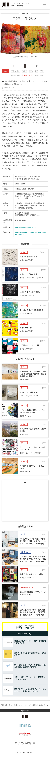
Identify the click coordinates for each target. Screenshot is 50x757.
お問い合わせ (44, 705)
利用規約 (35, 705)
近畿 (36, 71)
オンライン (15, 71)
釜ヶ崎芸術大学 (11, 81)
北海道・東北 (27, 75)
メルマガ (27, 705)
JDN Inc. (30, 753)
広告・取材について (16, 705)
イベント (25, 13)
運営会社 (4, 705)
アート (23, 84)
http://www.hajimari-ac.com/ (25, 227)
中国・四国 (15, 75)
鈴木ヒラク (31, 81)
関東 (31, 71)
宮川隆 (22, 81)
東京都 (24, 71)
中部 (42, 71)
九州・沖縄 (38, 75)
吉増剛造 (15, 84)
